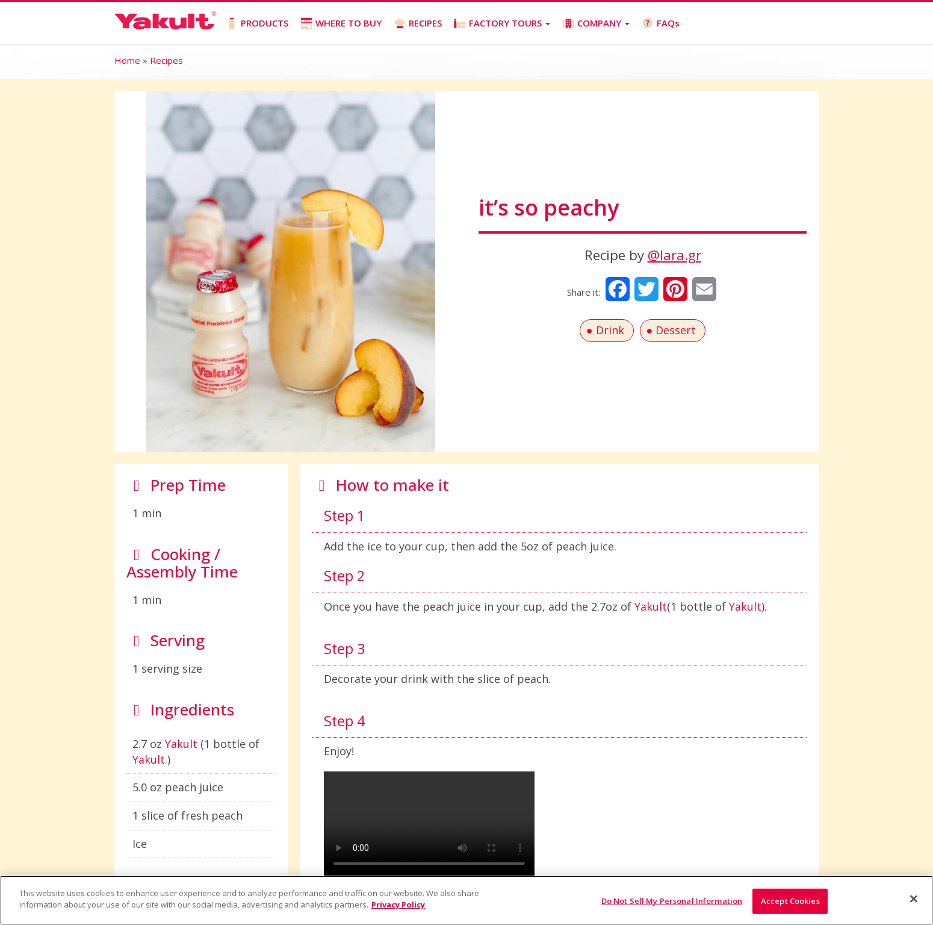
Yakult (181, 744)
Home (127, 60)
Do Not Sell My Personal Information (672, 900)
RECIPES (418, 23)
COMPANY (596, 23)
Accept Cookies (790, 900)
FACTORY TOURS (502, 23)
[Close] (913, 898)
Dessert (676, 330)
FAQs (661, 23)
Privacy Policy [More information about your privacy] (398, 904)
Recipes (166, 60)
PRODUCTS (257, 23)
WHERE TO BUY (341, 23)
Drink (610, 330)
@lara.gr (674, 255)
